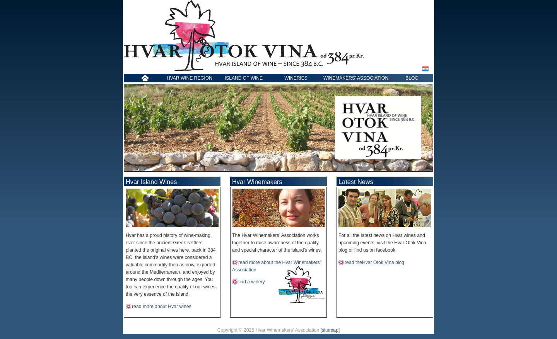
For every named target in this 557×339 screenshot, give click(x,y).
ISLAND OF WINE (244, 78)
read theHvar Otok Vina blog (374, 262)
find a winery (251, 281)
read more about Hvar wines (161, 306)
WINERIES (295, 78)
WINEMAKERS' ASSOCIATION (355, 78)
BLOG (411, 78)
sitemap (330, 330)
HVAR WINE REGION (189, 78)
